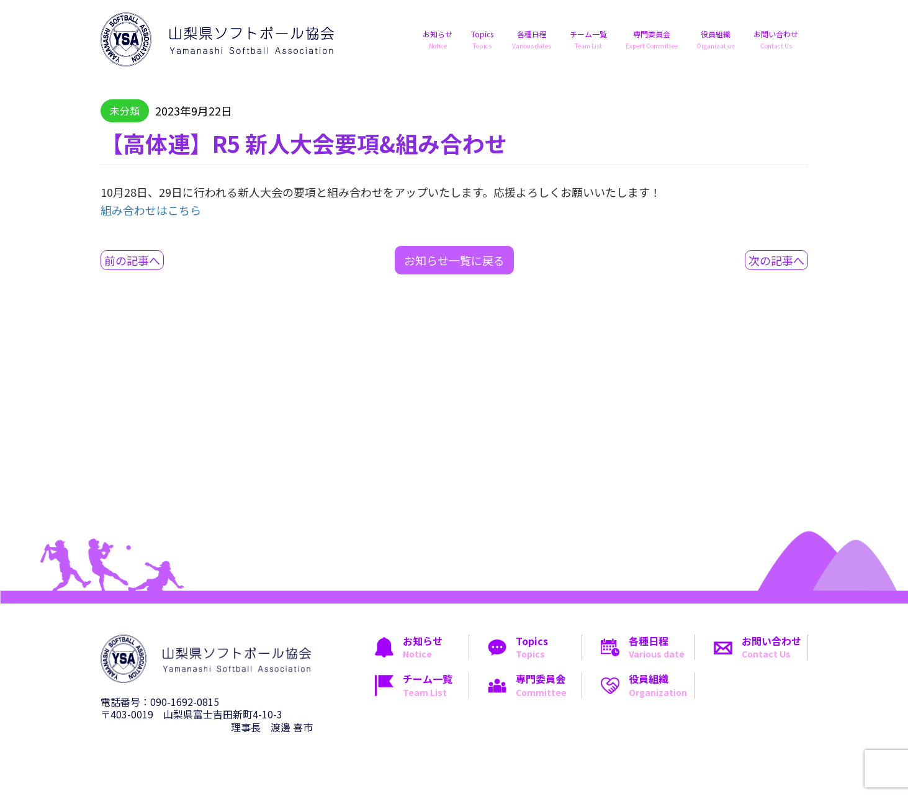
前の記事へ (132, 260)
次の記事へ (776, 260)
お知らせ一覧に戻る (454, 260)
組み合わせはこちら (151, 210)
